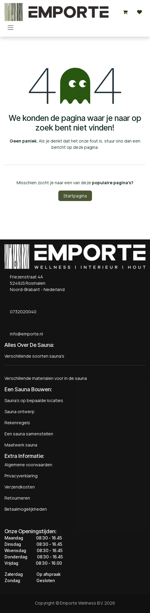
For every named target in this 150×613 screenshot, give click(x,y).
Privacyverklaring (21, 476)
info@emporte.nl (25, 334)
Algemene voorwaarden (28, 464)
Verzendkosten (20, 487)
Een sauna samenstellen (29, 434)
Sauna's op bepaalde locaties (34, 400)
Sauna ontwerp (20, 411)
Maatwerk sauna (21, 445)
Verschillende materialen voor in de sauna (46, 378)
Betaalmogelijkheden (26, 509)
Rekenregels (17, 422)
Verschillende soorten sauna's (34, 356)
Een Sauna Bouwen (28, 389)
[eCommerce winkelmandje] (125, 12)
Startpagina (75, 196)
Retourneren (17, 498)
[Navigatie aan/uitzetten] (11, 27)
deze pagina (85, 147)
